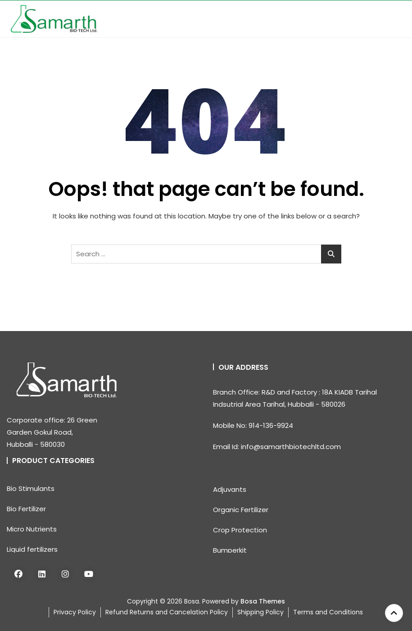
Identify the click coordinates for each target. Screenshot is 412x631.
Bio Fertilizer (26, 508)
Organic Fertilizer (240, 509)
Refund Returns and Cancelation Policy (166, 612)
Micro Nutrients (32, 529)
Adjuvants (229, 489)
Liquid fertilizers (32, 549)
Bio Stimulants (30, 488)
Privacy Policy (75, 612)
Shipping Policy (260, 612)
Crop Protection (240, 530)
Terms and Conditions (328, 612)
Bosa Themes (262, 601)
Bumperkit (230, 550)
